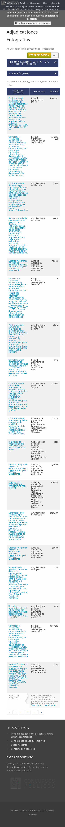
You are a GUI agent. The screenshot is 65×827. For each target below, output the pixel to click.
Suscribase (36, 705)
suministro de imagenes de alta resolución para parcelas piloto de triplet (16, 446)
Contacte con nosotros (23, 749)
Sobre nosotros (19, 745)
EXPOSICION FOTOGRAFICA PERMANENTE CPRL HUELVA (17, 485)
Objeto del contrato (17, 92)
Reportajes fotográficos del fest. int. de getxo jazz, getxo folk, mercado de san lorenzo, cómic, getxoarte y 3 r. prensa (18, 612)
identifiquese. (50, 705)
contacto (26, 771)
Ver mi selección (39, 55)
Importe (54, 92)
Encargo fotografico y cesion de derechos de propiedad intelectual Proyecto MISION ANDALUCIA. (17, 553)
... (35, 712)
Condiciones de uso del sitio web (28, 741)
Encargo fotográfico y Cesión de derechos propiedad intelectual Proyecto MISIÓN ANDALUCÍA (17, 266)
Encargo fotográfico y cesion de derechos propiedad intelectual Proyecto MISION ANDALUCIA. (17, 469)
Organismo (39, 92)
